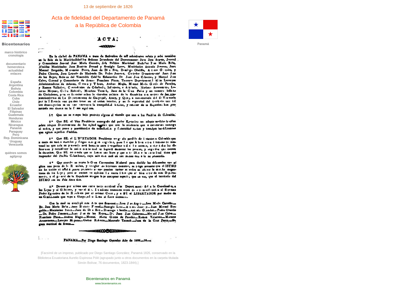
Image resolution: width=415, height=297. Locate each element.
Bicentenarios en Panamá (108, 279)
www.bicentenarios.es (108, 283)
